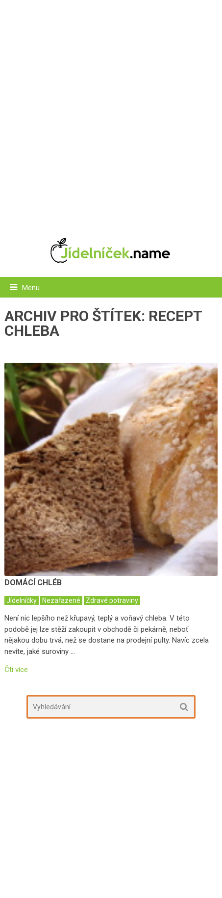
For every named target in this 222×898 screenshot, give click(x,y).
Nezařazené (61, 600)
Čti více (16, 670)
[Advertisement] (111, 113)
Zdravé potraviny (112, 600)
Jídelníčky (21, 600)
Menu (31, 287)
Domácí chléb (33, 582)
